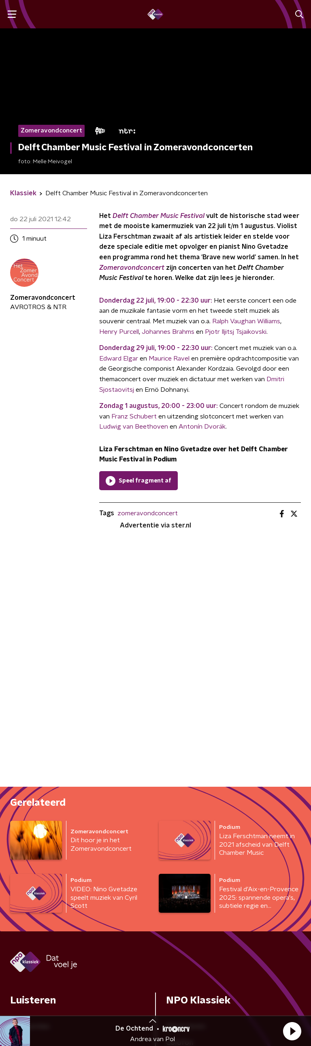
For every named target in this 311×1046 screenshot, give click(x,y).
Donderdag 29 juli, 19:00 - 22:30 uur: (156, 348)
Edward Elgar (118, 358)
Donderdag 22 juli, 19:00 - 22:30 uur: (155, 300)
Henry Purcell (119, 332)
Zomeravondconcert (131, 268)
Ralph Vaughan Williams (246, 321)
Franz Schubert (134, 416)
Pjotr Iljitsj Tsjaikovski (235, 332)
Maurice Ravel (169, 358)
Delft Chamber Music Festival (158, 216)
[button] (292, 1031)
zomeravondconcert (147, 513)
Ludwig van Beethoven (133, 426)
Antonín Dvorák (202, 426)
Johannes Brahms (168, 332)
